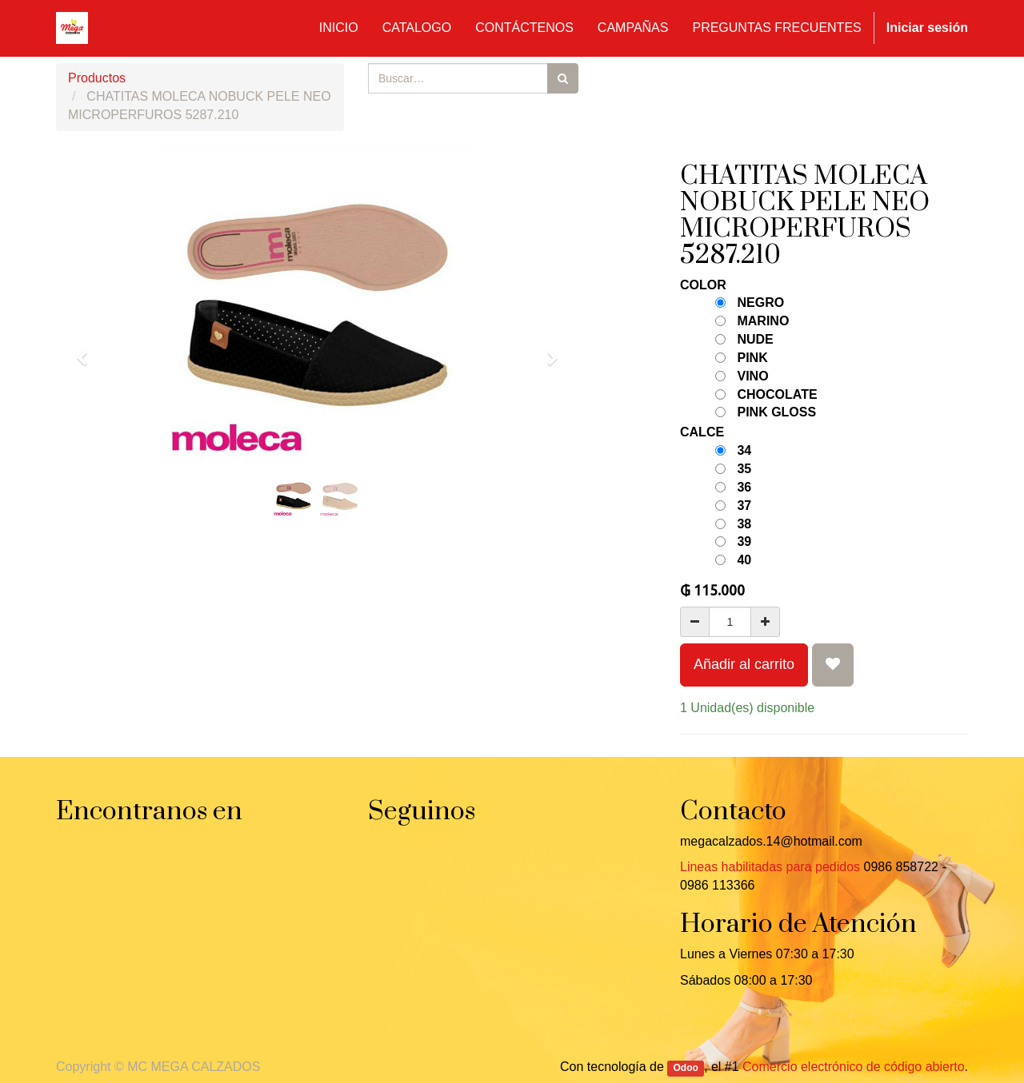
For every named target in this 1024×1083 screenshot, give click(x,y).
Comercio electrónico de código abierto (853, 1066)
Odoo (686, 1067)
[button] (87, 351)
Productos (97, 78)
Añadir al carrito (744, 664)
